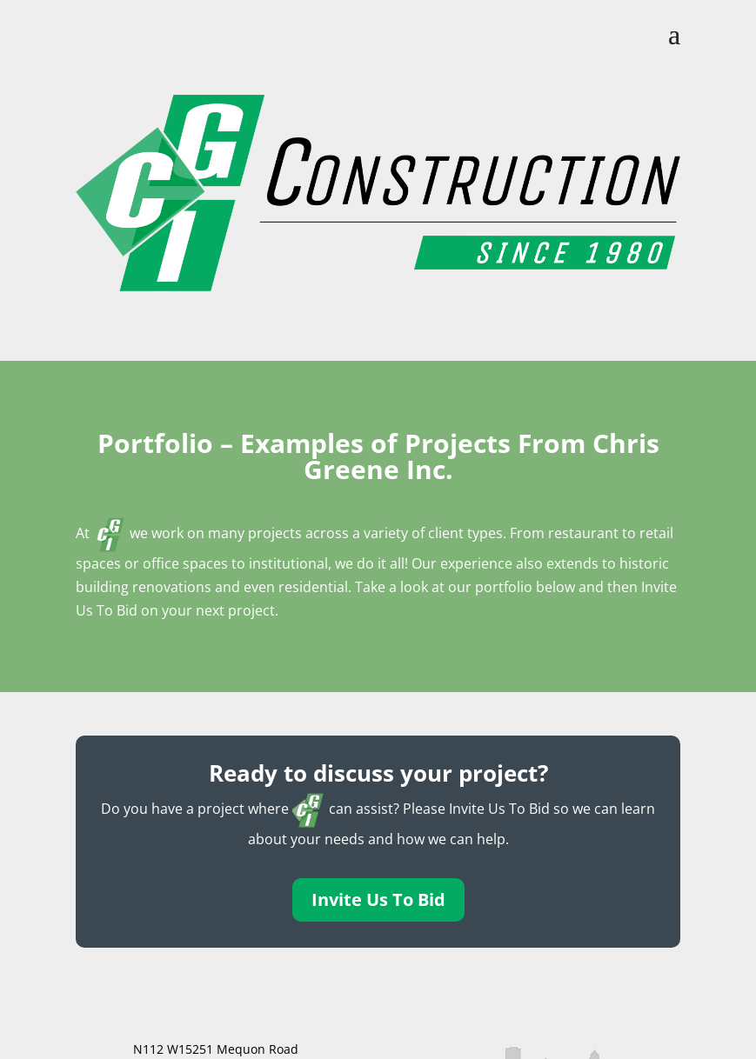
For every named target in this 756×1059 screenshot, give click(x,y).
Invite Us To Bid (378, 899)
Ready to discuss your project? (378, 773)
